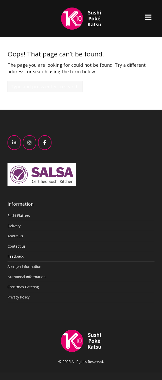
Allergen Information (24, 266)
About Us (15, 236)
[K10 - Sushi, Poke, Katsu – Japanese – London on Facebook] (45, 142)
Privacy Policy (19, 297)
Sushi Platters (19, 215)
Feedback (16, 256)
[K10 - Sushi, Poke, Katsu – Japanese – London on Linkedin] (14, 142)
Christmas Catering (23, 286)
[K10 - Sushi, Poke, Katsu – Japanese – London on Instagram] (29, 142)
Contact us (17, 246)
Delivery (14, 225)
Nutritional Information (27, 276)
